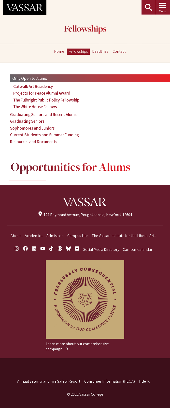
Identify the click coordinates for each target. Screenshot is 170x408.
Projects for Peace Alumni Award (41, 93)
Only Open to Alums (29, 78)
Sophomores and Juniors (32, 128)
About (16, 235)
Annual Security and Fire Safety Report (48, 381)
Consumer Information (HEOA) (109, 381)
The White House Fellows (35, 107)
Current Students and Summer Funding (44, 135)
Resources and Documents (33, 142)
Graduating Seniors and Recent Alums (43, 115)
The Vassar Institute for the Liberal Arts (124, 235)
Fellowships (85, 29)
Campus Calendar (137, 249)
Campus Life (77, 235)
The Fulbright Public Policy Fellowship (46, 100)
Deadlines (100, 51)
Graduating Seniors (27, 121)
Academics (33, 235)
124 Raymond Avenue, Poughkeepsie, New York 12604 (85, 215)
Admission (55, 235)
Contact (119, 51)
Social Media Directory (101, 249)
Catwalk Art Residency (33, 87)
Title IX (144, 381)
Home (59, 51)
